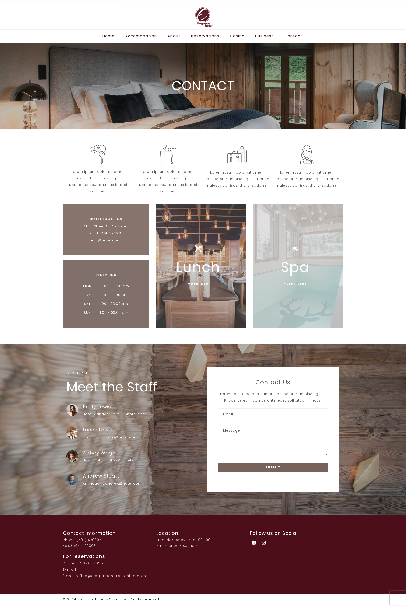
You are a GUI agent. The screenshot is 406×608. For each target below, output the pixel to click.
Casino (236, 36)
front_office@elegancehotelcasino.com (104, 575)
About (175, 36)
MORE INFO (198, 284)
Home (112, 36)
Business (262, 36)
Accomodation (144, 36)
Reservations (205, 36)
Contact (289, 36)
